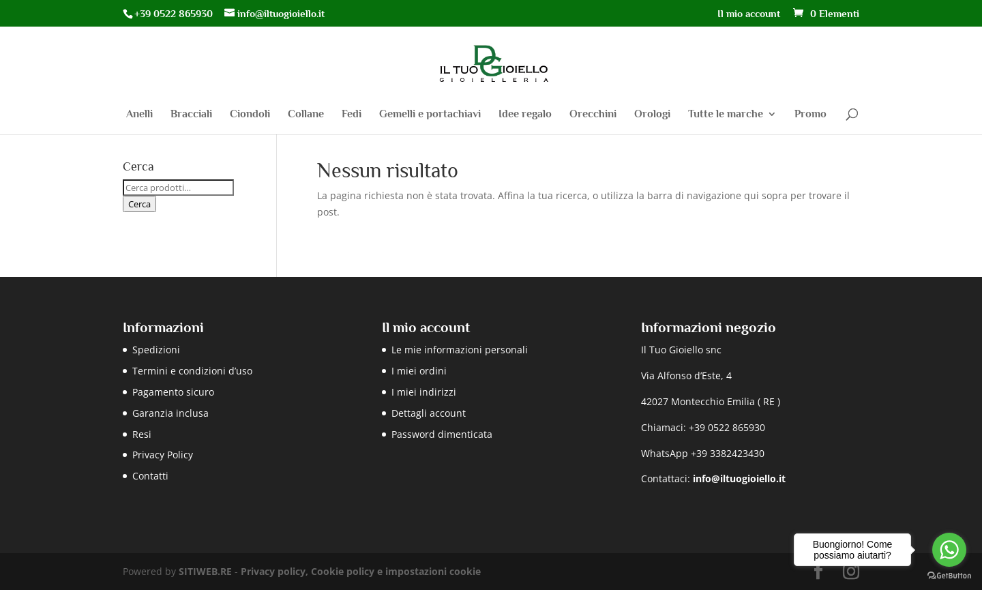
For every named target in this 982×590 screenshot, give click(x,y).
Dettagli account (428, 413)
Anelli (139, 114)
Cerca (139, 204)
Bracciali (191, 114)
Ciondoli (250, 114)
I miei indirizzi (423, 391)
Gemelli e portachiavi (430, 114)
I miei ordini (419, 370)
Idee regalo (525, 114)
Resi (141, 434)
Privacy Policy (162, 454)
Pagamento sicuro (173, 391)
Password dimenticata (441, 434)
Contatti (150, 475)
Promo (810, 114)
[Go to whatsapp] (949, 550)
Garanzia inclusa (170, 413)
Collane (306, 114)
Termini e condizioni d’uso (192, 370)
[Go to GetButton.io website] (949, 576)
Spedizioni (156, 349)
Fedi (351, 114)
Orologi (652, 114)
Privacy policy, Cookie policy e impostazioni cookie (361, 571)
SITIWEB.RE (205, 571)
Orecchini (592, 114)
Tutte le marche (725, 114)
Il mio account (748, 13)
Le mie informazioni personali (459, 349)
